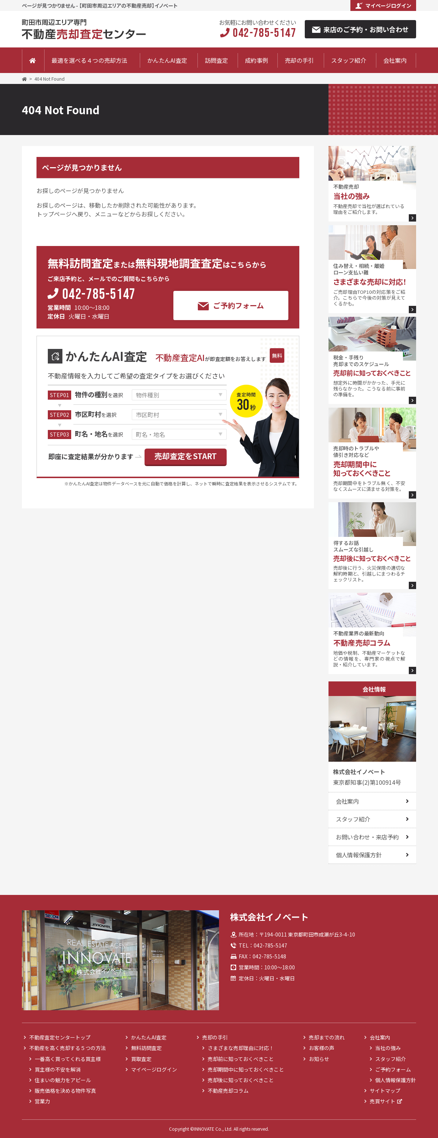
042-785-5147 (99, 295)
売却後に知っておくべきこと (241, 1080)
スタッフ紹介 (348, 60)
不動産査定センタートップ (60, 1037)
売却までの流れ (327, 1037)
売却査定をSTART (185, 455)
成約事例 (256, 60)
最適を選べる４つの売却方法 (89, 60)
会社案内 (395, 60)
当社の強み (388, 1048)
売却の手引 (299, 60)
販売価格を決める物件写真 (65, 1090)
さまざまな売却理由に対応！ (241, 1048)
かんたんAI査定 (167, 60)
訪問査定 (216, 60)
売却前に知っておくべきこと (241, 1059)
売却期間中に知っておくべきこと (246, 1069)
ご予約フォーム (231, 306)
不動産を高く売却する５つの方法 (67, 1048)
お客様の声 (321, 1048)
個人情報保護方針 (358, 854)
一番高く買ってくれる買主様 (68, 1059)
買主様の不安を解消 (58, 1069)
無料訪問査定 (146, 1048)
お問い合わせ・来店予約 (367, 837)
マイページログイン (383, 5)
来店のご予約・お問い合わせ (360, 29)
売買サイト (382, 1101)
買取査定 (141, 1059)
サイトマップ (385, 1090)
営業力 (42, 1101)
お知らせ (319, 1059)
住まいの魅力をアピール (63, 1080)
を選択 (99, 395)
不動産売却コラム (228, 1090)
